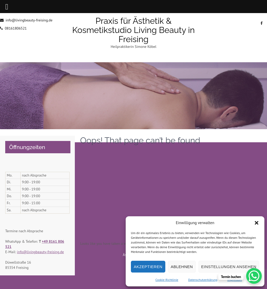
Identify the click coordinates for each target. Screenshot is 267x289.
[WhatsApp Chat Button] (254, 276)
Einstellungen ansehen (228, 266)
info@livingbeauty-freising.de (28, 20)
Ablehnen (182, 266)
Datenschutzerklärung (202, 280)
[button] (256, 222)
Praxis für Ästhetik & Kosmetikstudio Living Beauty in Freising (133, 30)
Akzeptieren (148, 266)
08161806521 (16, 28)
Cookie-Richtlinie (166, 280)
